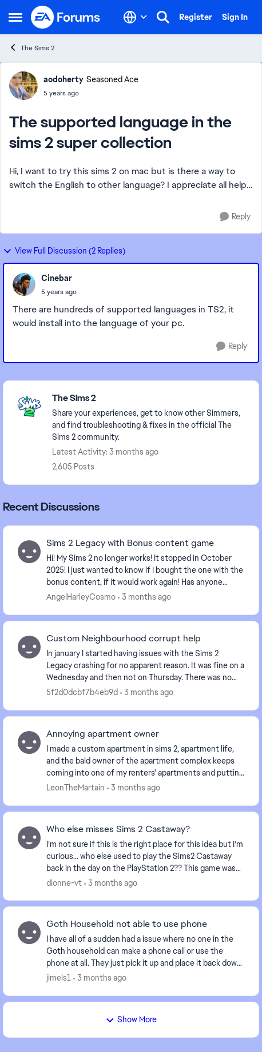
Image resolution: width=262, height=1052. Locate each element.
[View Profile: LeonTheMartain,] (29, 742)
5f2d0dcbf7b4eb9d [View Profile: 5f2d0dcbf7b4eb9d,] (82, 692)
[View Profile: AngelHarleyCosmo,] (29, 551)
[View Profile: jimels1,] (29, 932)
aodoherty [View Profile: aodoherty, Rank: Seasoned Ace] (63, 79)
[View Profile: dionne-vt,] (29, 837)
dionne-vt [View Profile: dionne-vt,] (64, 882)
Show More (131, 1019)
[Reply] (235, 216)
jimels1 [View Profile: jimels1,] (58, 978)
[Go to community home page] (66, 17)
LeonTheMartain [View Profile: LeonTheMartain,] (75, 787)
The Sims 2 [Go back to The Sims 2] (31, 48)
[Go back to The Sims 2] (149, 398)
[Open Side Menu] (15, 17)
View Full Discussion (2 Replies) (64, 251)
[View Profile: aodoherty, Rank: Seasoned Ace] (23, 85)
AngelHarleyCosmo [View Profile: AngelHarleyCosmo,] (81, 597)
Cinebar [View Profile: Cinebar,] (56, 278)
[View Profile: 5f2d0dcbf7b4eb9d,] (29, 647)
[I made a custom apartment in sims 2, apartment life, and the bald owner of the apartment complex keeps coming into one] (145, 761)
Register (195, 17)
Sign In (235, 17)
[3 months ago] (144, 597)
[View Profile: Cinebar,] (24, 284)
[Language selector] (135, 17)
